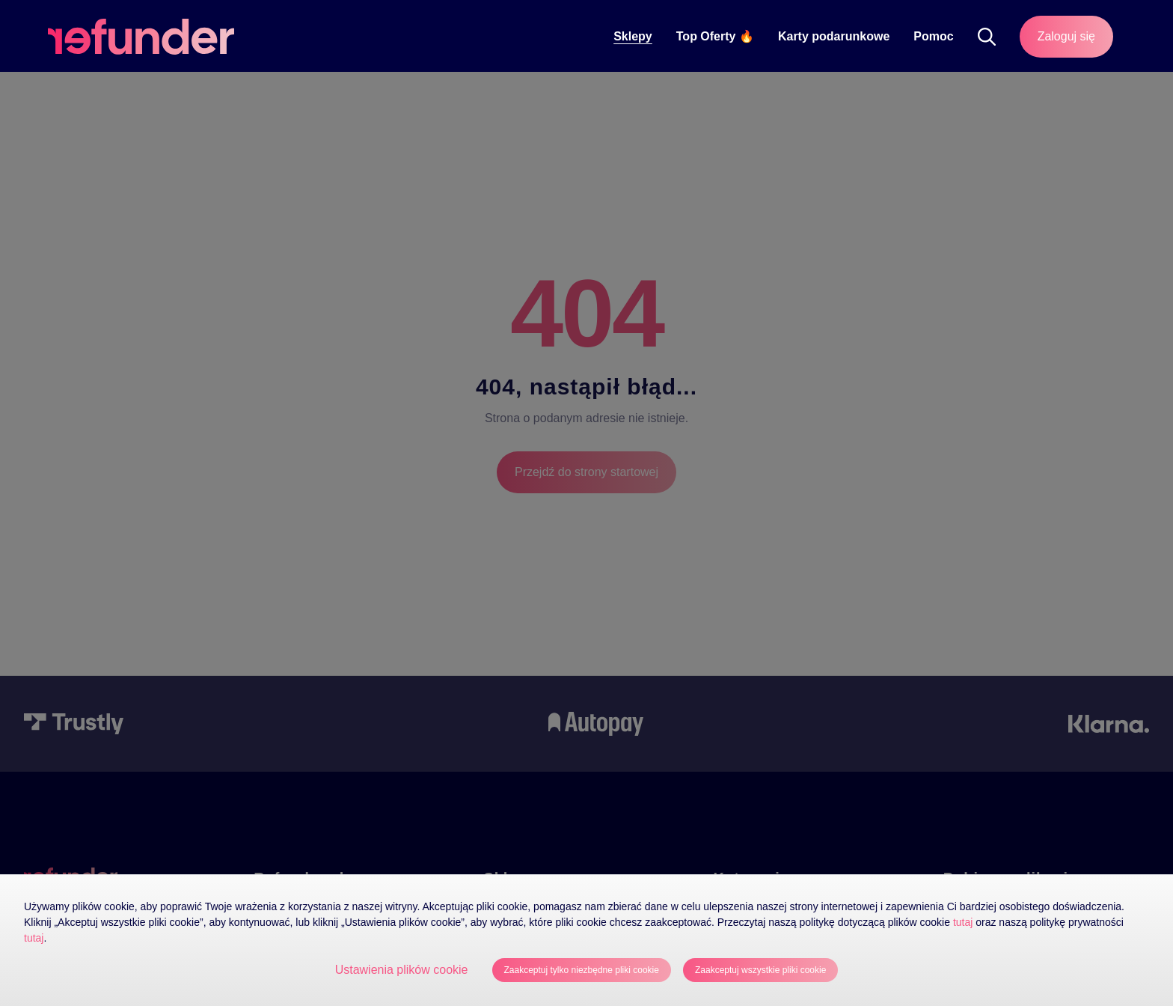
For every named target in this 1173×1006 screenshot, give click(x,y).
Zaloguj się (1066, 36)
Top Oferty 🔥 (715, 36)
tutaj (963, 922)
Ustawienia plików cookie (401, 969)
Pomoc (933, 36)
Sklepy (632, 36)
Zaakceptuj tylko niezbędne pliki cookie (581, 970)
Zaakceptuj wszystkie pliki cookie (760, 970)
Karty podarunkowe (833, 36)
